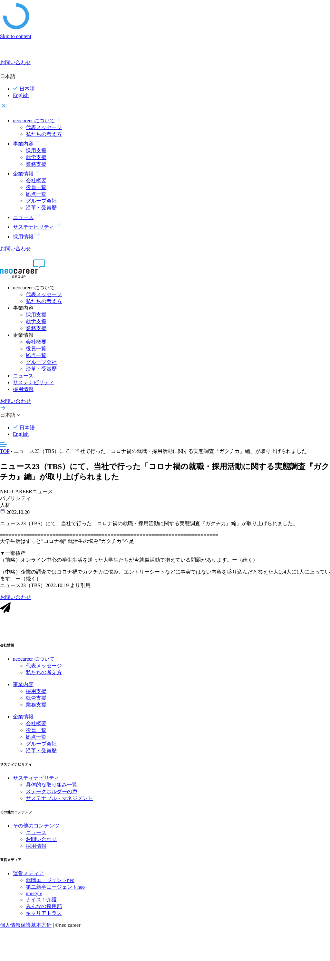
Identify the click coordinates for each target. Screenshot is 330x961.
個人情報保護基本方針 (26, 927)
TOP (4, 451)
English (21, 95)
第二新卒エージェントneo (55, 889)
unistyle (34, 895)
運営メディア (28, 875)
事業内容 (23, 686)
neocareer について (34, 661)
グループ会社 (41, 201)
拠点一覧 (36, 194)
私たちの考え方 (44, 134)
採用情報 (23, 389)
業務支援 (36, 164)
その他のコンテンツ (36, 828)
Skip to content (15, 36)
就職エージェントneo (50, 882)
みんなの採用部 (44, 908)
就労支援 (36, 157)
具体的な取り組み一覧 (51, 787)
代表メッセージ (44, 127)
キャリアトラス (44, 915)
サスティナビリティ (36, 780)
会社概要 (36, 180)
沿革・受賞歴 (41, 207)
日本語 (24, 89)
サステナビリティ (33, 382)
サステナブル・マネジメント (59, 800)
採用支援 (36, 150)
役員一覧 (36, 187)
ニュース (23, 375)
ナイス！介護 (41, 902)
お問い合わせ (41, 841)
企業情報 (23, 719)
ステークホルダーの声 (51, 793)
